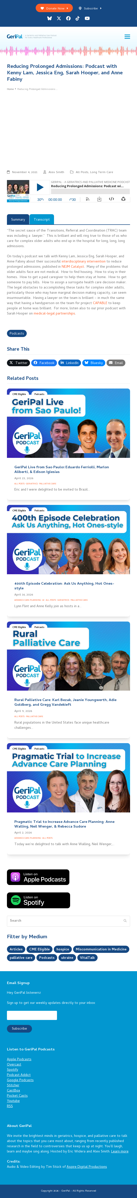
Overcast (14, 1065)
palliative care (21, 958)
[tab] (18, 219)
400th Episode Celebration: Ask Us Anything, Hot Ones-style (64, 586)
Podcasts (17, 334)
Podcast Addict (19, 1075)
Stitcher (13, 1086)
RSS (10, 1106)
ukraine (68, 958)
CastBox (13, 1091)
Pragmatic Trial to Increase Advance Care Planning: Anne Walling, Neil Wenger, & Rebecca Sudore (64, 824)
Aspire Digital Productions (87, 1167)
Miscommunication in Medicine (101, 950)
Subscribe (90, 8)
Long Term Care (101, 172)
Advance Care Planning (27, 600)
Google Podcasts (20, 1080)
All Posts (82, 172)
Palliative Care (47, 484)
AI (43, 600)
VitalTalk (89, 958)
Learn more (120, 1152)
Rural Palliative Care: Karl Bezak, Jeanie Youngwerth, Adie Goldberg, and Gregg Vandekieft (65, 702)
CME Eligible (19, 394)
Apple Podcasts (19, 1060)
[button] (127, 37)
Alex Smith (56, 172)
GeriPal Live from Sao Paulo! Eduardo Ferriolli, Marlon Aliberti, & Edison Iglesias (61, 470)
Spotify (12, 1070)
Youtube (13, 1101)
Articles (16, 950)
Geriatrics (32, 484)
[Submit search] (125, 921)
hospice (62, 950)
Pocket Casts (17, 1096)
